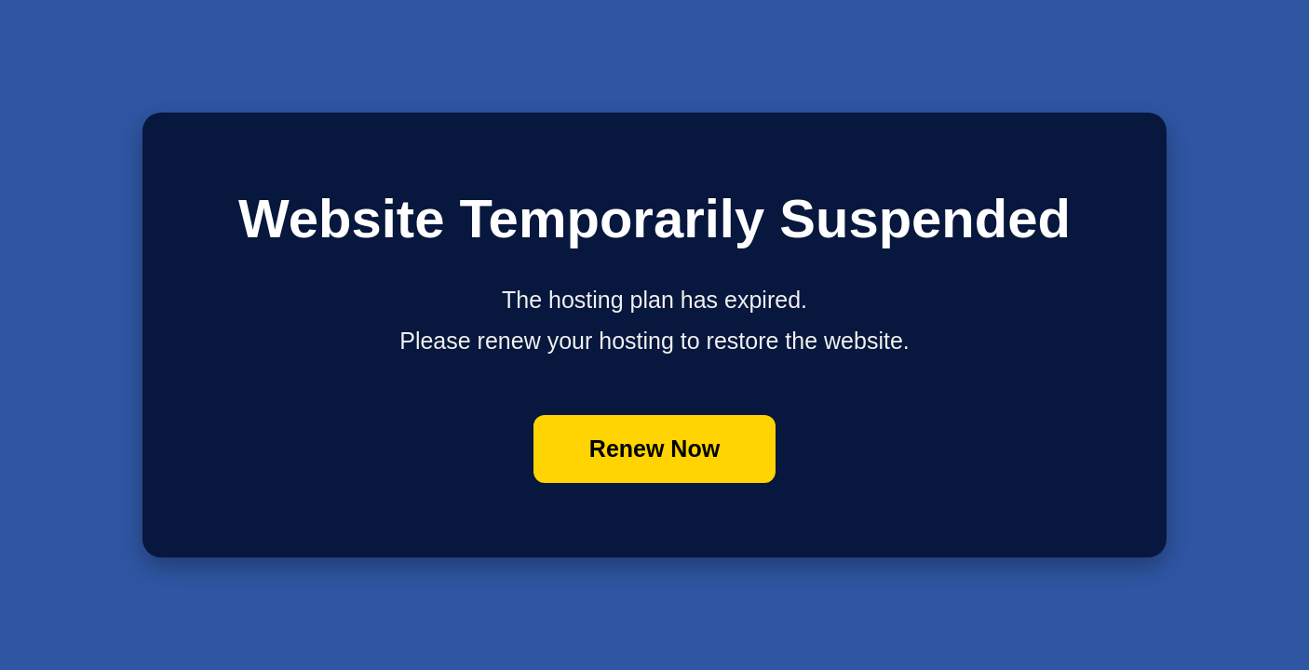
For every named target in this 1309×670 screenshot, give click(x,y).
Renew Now (654, 449)
